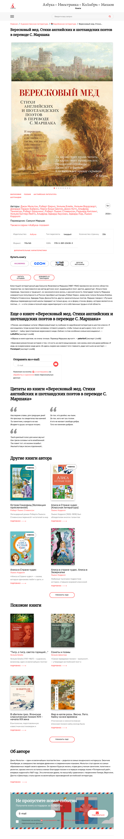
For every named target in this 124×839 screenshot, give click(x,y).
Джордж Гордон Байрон (24, 208)
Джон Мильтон (29, 206)
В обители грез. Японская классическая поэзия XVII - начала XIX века (26, 717)
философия (15, 194)
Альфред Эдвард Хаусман (52, 213)
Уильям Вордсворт (85, 206)
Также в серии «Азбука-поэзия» (29, 225)
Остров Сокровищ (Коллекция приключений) (28, 506)
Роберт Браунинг (33, 211)
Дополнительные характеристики (30, 250)
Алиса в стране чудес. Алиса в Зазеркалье (69, 571)
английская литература (45, 194)
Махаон (107, 5)
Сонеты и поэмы (60, 652)
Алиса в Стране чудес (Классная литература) (65, 506)
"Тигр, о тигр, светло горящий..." (29, 652)
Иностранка (68, 5)
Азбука (48, 5)
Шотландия (15, 197)
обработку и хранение (23, 375)
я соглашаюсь (41, 372)
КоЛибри (89, 5)
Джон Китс (70, 208)
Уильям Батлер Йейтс (23, 213)
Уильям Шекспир (59, 655)
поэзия (27, 194)
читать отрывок (21, 277)
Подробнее (18, 521)
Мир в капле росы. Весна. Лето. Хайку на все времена (69, 715)
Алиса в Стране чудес (23, 570)
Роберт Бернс (47, 206)
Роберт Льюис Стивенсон (60, 211)
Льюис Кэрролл (58, 510)
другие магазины (79, 263)
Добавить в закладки (44, 277)
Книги (78, 8)
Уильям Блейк (65, 206)
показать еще (62, 595)
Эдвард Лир (76, 213)
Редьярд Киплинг (86, 211)
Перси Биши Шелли (51, 208)
